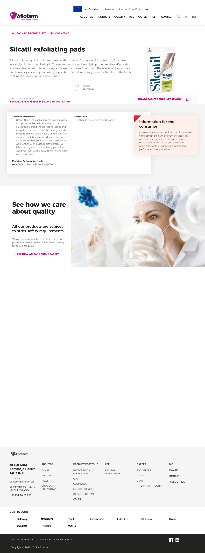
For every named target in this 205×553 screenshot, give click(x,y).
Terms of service (22, 539)
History (46, 475)
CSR (154, 16)
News (45, 480)
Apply (140, 475)
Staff (140, 480)
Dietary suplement (85, 494)
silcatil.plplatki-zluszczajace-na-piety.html (40, 101)
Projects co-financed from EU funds (126, 9)
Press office (177, 481)
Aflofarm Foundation (112, 472)
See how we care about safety (35, 254)
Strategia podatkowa (49, 487)
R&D (131, 16)
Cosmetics (59, 33)
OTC (75, 478)
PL (186, 17)
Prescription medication (81, 472)
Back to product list (29, 33)
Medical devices (83, 489)
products (103, 16)
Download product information (163, 99)
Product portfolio (85, 464)
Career (143, 16)
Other (77, 499)
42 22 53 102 (17, 478)
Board (46, 470)
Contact (167, 16)
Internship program (150, 485)
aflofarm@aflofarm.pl (22, 481)
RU (194, 17)
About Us (86, 16)
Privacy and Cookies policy (54, 539)
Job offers (144, 470)
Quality (119, 16)
